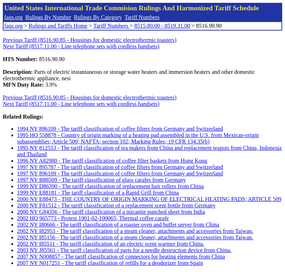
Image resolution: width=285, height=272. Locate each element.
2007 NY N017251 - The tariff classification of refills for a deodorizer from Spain (110, 263)
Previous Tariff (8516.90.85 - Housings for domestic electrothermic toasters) (90, 40)
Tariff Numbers (142, 17)
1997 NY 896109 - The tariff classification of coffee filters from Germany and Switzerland (120, 173)
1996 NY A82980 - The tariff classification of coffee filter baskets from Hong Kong (112, 161)
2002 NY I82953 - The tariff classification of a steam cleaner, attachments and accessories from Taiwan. (135, 231)
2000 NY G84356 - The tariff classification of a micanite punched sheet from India (111, 212)
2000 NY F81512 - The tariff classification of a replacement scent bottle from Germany (116, 205)
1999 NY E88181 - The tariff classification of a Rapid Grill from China (98, 193)
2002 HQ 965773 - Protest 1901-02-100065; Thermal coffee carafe (93, 218)
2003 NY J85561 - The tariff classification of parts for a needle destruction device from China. (124, 250)
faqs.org (13, 17)
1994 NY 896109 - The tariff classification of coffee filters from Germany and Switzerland (120, 129)
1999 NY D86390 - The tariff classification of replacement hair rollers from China (110, 186)
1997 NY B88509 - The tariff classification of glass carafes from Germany (101, 180)
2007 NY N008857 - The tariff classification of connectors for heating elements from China (121, 257)
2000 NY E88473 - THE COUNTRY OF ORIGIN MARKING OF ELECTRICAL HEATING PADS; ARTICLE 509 (149, 199)
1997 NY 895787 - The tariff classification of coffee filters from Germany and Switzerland (120, 167)
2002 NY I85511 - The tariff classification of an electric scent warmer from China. (110, 244)
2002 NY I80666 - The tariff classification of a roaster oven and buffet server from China (118, 225)
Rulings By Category (98, 17)
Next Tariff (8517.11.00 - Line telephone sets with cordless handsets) (81, 46)
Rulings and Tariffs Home (58, 26)
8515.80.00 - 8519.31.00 (162, 26)
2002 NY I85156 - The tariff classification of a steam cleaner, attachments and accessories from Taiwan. (135, 237)
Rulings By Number (48, 17)
